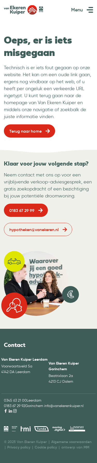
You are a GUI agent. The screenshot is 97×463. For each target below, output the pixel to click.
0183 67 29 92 (14, 406)
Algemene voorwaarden (71, 441)
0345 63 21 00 (15, 400)
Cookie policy (46, 447)
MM (86, 447)
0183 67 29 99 (21, 210)
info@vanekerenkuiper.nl (64, 406)
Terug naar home (25, 131)
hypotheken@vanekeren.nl (34, 229)
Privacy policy (18, 447)
